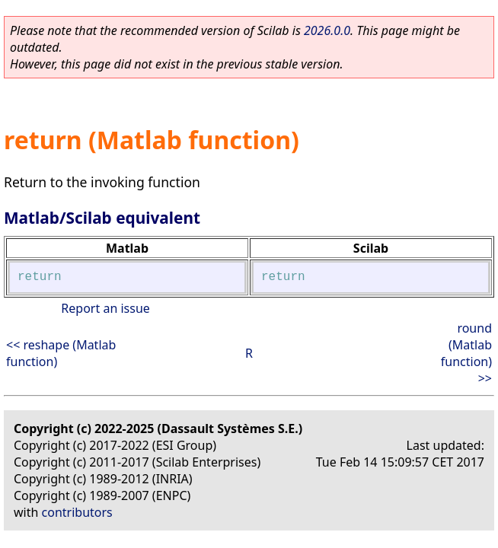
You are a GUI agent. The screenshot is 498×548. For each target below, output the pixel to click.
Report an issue (105, 308)
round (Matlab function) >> (466, 353)
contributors (77, 512)
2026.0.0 (327, 30)
